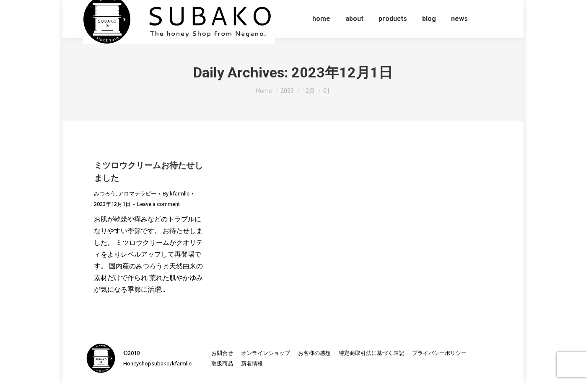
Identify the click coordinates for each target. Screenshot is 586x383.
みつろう (105, 193)
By (176, 193)
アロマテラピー (137, 193)
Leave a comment (158, 204)
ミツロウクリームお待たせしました (148, 171)
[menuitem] (321, 19)
